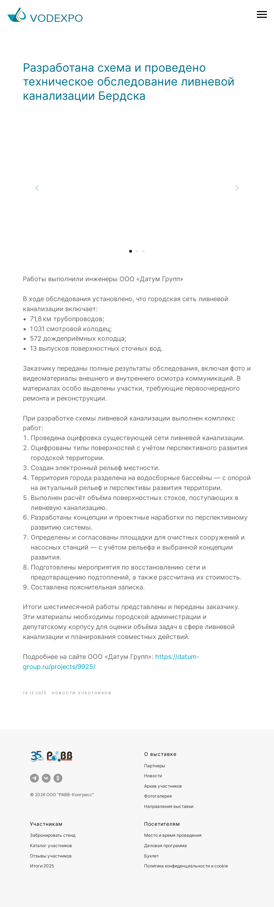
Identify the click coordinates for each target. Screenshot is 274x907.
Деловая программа (165, 845)
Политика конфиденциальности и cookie (186, 866)
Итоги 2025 (42, 866)
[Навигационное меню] (262, 14)
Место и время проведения (173, 835)
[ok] (58, 778)
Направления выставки (168, 806)
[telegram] (34, 778)
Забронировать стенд (52, 835)
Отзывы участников (51, 856)
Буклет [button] (151, 856)
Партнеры (154, 765)
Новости (153, 775)
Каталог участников (51, 845)
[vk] (46, 778)
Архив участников (163, 786)
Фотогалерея (158, 796)
